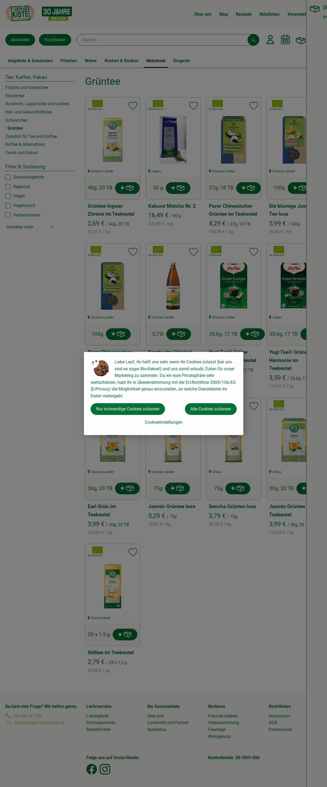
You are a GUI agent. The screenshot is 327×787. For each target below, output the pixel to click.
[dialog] (163, 393)
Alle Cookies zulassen (210, 408)
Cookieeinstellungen (163, 422)
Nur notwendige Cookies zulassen (127, 408)
